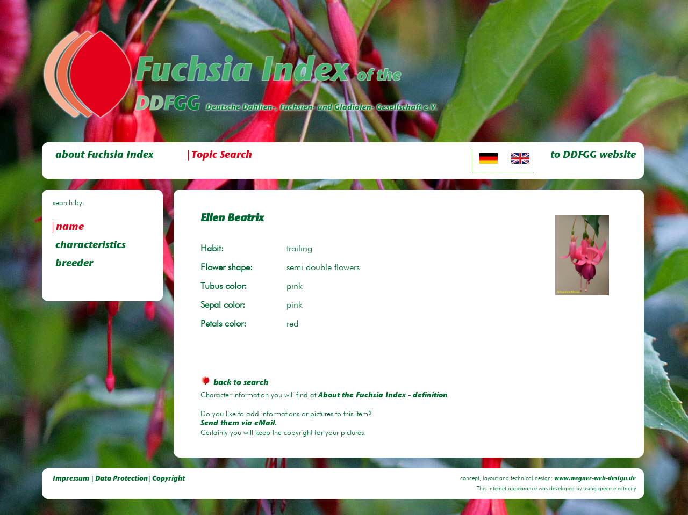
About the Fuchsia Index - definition (383, 396)
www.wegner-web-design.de (595, 479)
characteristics (90, 246)
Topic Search (221, 155)
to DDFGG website (593, 155)
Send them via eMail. (238, 423)
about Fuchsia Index (104, 155)
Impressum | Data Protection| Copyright (119, 478)
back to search (234, 383)
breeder (74, 264)
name (70, 227)
